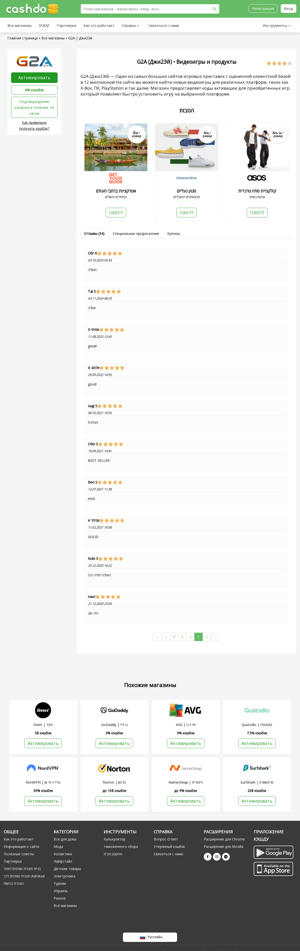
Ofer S (93, 444)
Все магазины (19, 25)
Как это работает (98, 25)
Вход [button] (288, 8)
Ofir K (92, 253)
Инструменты (277, 26)
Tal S (92, 291)
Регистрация (262, 8)
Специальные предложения (136, 233)
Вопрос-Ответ (166, 839)
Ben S (92, 482)
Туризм (60, 883)
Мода (58, 846)
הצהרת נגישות (14, 883)
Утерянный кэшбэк (169, 846)
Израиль (61, 891)
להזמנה (116, 212)
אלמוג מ (93, 368)
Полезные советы (19, 854)
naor (91, 597)
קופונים (44, 25)
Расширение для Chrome (224, 839)
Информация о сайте (21, 846)
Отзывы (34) (94, 233)
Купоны (173, 233)
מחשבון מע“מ (113, 854)
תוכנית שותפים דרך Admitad (24, 876)
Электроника (64, 876)
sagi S (92, 406)
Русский (150, 937)
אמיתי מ (93, 329)
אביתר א (93, 520)
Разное (60, 898)
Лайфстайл (63, 861)
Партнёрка (66, 25)
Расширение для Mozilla (223, 846)
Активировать (34, 78)
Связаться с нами (164, 25)
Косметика (63, 854)
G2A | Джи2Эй (80, 38)
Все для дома (65, 839)
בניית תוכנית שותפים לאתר (22, 869)
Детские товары (67, 869)
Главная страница (22, 38)
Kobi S (93, 558)
